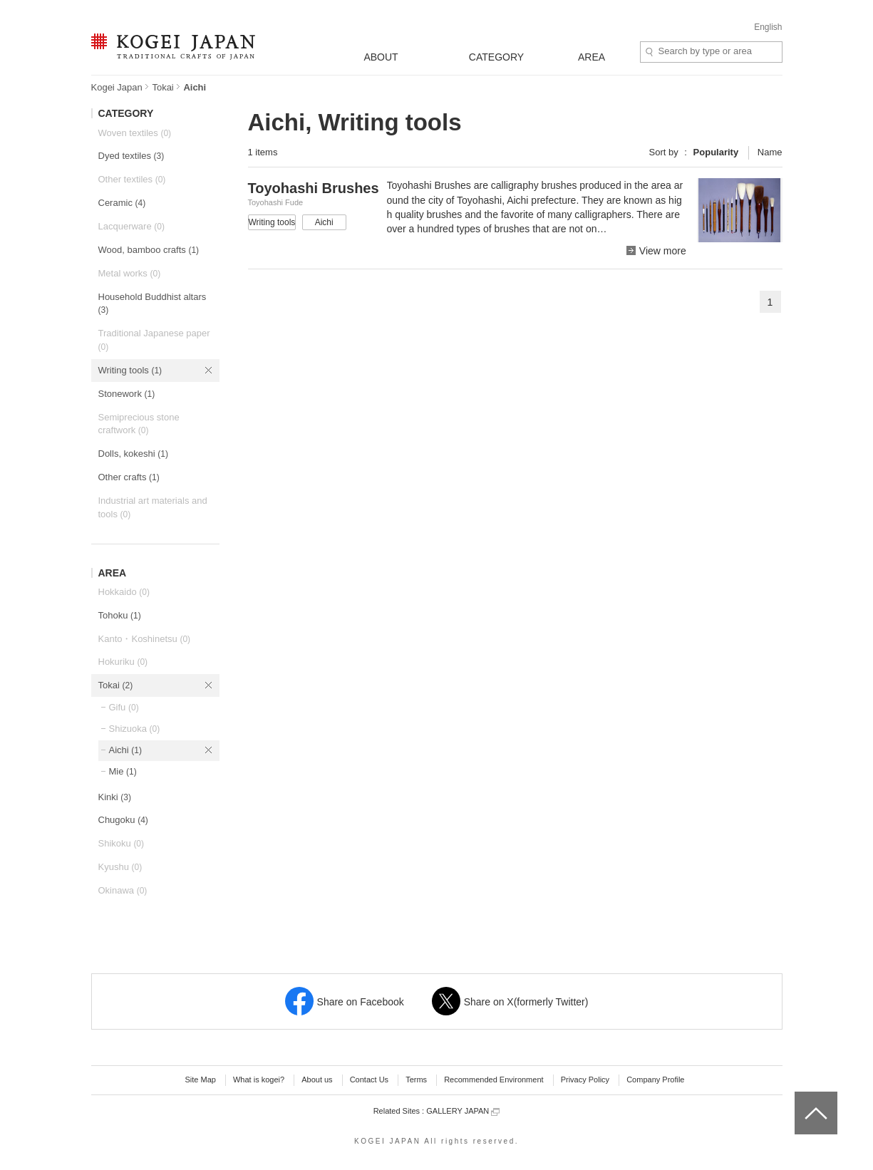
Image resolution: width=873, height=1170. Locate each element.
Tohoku (119, 615)
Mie (123, 771)
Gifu (124, 707)
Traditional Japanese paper (154, 340)
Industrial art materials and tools (152, 507)
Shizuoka (134, 728)
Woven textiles (135, 133)
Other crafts (129, 477)
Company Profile (655, 1079)
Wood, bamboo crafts (149, 249)
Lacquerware (131, 226)
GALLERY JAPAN (463, 1111)
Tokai (162, 87)
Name (770, 152)
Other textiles (132, 179)
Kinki (114, 797)
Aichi (125, 750)
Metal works (129, 273)
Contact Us (369, 1079)
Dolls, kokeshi (133, 453)
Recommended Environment (493, 1079)
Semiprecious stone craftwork (139, 424)
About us (316, 1079)
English (768, 27)
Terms (416, 1079)
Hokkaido (124, 591)
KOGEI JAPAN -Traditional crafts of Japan (172, 48)
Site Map (200, 1079)
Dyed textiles (131, 155)
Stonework (126, 393)
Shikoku (121, 843)
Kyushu (120, 866)
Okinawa (123, 890)
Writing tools (130, 370)
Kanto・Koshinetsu (144, 638)
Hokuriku (123, 661)
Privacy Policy (585, 1079)
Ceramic (122, 202)
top (800, 1096)
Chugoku (123, 819)
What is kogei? (258, 1079)
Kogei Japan (117, 87)
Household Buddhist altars (152, 303)
